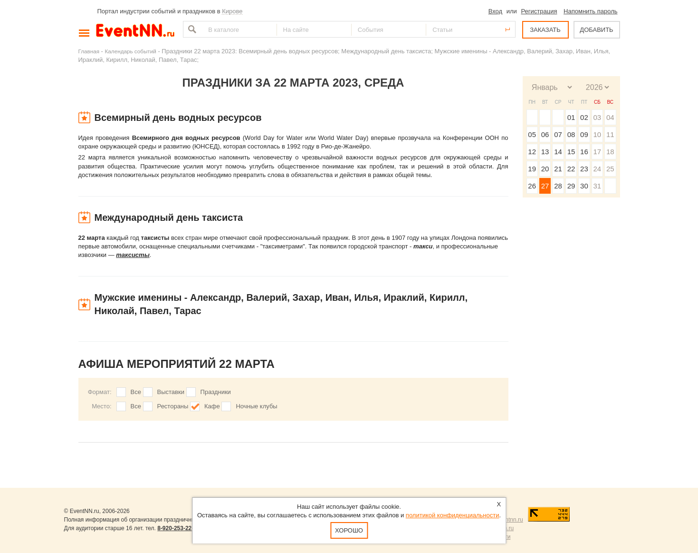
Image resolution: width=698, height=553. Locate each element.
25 (610, 169)
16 (584, 152)
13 (545, 152)
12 (532, 152)
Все (136, 391)
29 (571, 186)
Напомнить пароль (590, 11)
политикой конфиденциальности (452, 515)
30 (584, 186)
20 (545, 169)
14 (558, 152)
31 (597, 186)
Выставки (170, 391)
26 (532, 186)
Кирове (232, 11)
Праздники (216, 391)
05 (532, 134)
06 (545, 134)
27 (545, 186)
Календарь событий (130, 51)
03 (597, 117)
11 (610, 134)
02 (584, 117)
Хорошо (349, 530)
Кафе (212, 406)
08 (571, 134)
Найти (191, 29)
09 (584, 134)
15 (571, 152)
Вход (495, 11)
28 (558, 186)
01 (571, 117)
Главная (88, 51)
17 (597, 152)
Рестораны (173, 406)
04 (610, 117)
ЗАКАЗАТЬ (545, 29)
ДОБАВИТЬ (596, 29)
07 (558, 134)
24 (597, 169)
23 (584, 169)
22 (571, 169)
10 (597, 134)
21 (558, 169)
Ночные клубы (256, 406)
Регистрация (539, 11)
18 (610, 152)
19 (532, 169)
